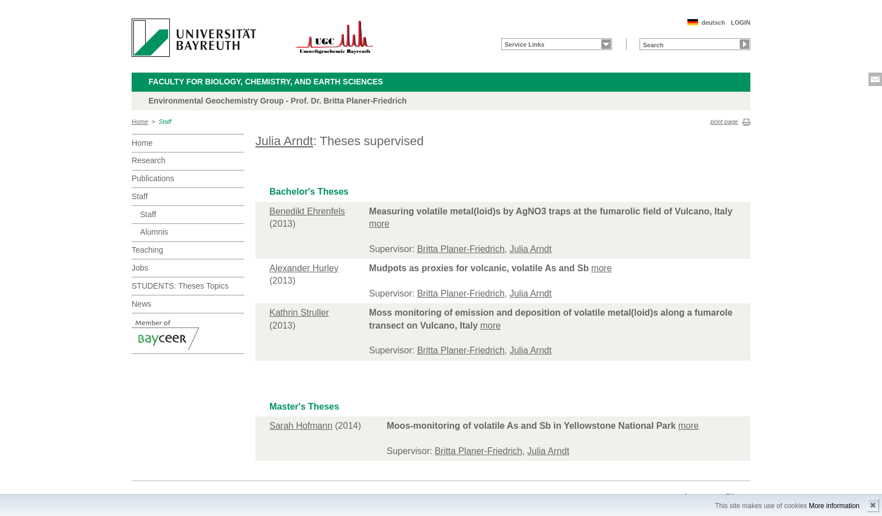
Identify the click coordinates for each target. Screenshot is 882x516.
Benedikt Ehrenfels (307, 211)
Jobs (140, 267)
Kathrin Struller (299, 312)
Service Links (524, 44)
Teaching (147, 249)
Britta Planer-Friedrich (461, 249)
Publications (153, 178)
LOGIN (740, 22)
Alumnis (154, 231)
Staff (165, 121)
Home (140, 121)
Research (148, 160)
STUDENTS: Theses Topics (180, 285)
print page (724, 121)
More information (834, 506)
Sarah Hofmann (300, 425)
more (379, 223)
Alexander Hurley (304, 268)
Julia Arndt (284, 141)
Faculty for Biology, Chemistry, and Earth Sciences (265, 81)
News (141, 303)
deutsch (713, 22)
